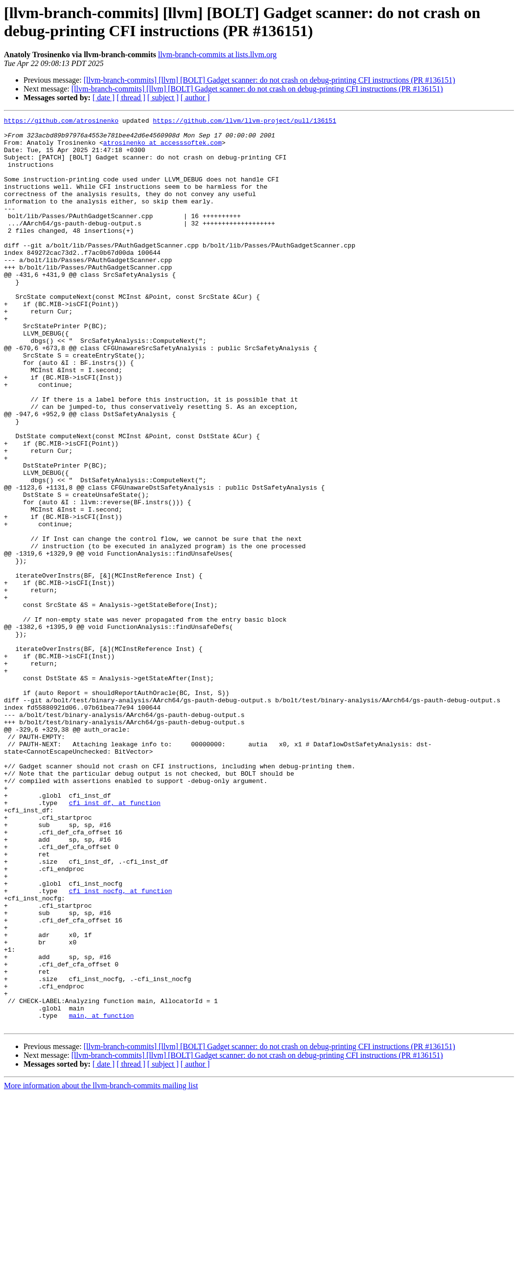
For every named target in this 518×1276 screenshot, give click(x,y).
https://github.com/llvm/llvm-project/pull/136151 (244, 121)
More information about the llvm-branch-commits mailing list (101, 1267)
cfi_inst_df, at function (115, 940)
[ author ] (195, 97)
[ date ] (104, 97)
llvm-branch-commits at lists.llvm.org (217, 54)
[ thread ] (131, 97)
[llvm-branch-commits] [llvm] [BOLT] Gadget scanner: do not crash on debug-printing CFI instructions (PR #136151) (269, 80)
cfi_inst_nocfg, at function (120, 1046)
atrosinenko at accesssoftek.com (162, 148)
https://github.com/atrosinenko (61, 121)
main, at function (101, 1195)
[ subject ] (163, 97)
